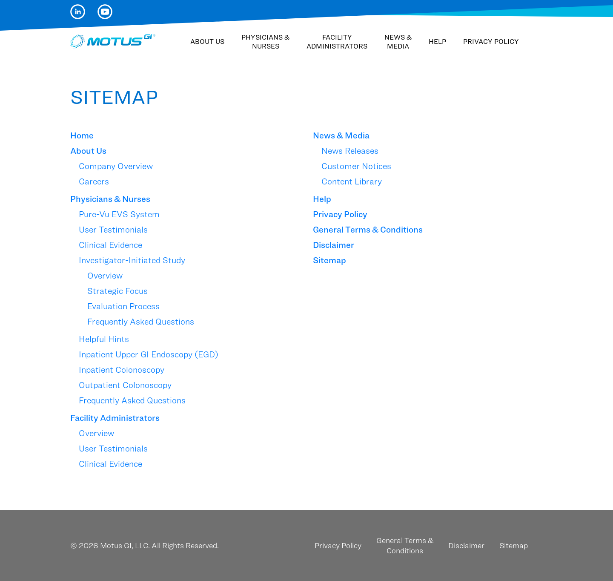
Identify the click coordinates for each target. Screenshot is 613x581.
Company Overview (116, 166)
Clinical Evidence (110, 245)
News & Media (398, 41)
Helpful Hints (104, 339)
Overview (105, 275)
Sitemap (329, 260)
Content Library (351, 181)
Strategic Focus (117, 291)
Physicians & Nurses (265, 41)
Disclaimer (333, 245)
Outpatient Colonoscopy (125, 385)
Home (82, 135)
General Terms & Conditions (368, 229)
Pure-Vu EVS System (119, 214)
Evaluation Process (123, 306)
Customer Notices (356, 166)
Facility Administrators (336, 41)
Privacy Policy (491, 41)
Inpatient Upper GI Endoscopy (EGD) (148, 354)
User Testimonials (113, 229)
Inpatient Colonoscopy (121, 370)
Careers (94, 181)
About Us (207, 41)
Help (437, 41)
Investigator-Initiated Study (132, 260)
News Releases (349, 151)
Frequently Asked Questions (140, 321)
